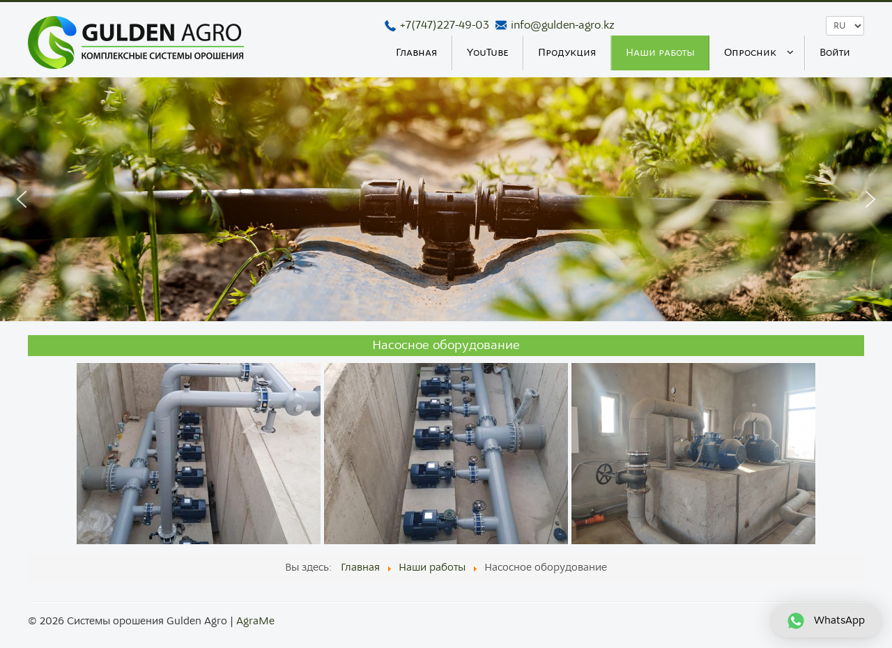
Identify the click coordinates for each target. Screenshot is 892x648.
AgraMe (255, 621)
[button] (21, 199)
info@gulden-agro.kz (563, 25)
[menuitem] (417, 53)
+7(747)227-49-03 (444, 25)
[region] (446, 199)
